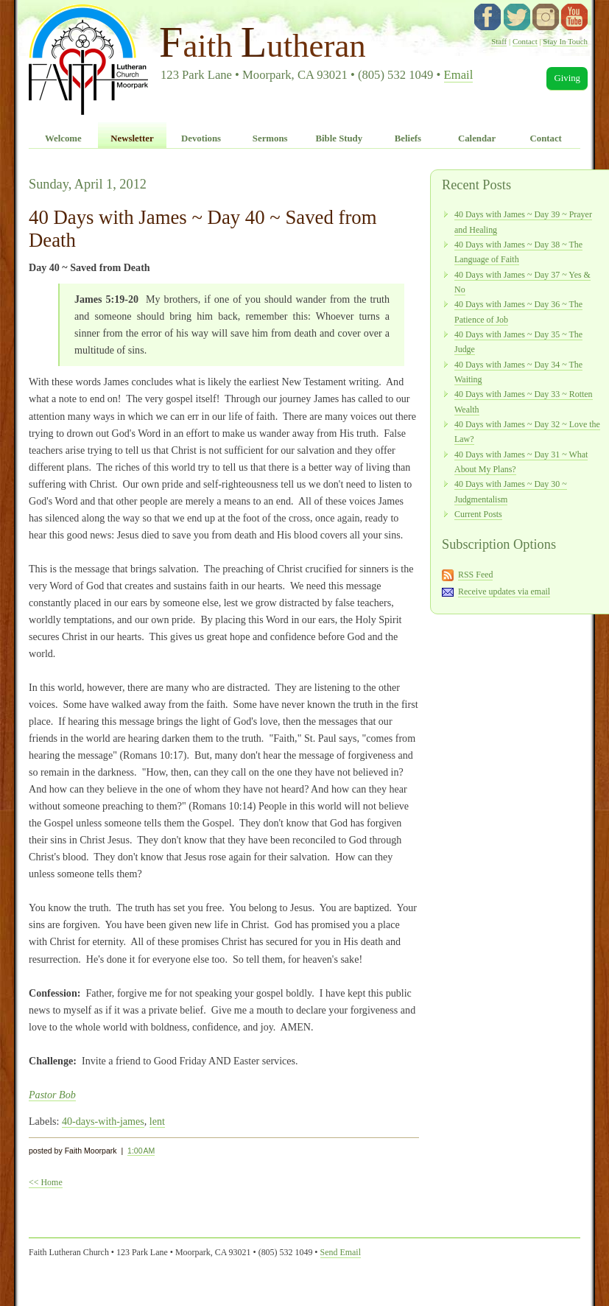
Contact (525, 41)
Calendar (477, 138)
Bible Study (338, 138)
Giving (567, 78)
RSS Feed (475, 574)
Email (459, 75)
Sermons (270, 138)
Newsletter (131, 138)
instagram (545, 17)
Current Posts (478, 514)
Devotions (201, 138)
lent (157, 1121)
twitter (517, 17)
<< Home (46, 1182)
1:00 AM (141, 1150)
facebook (487, 17)
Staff (499, 41)
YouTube (574, 17)
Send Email (340, 1252)
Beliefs (408, 138)
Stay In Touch (565, 41)
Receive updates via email (504, 591)
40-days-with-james (103, 1121)
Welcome (63, 138)
